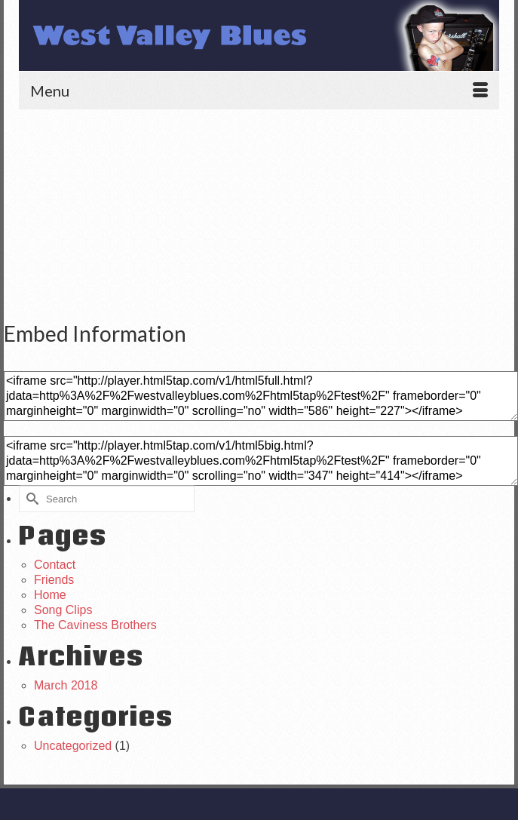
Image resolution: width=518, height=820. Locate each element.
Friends (54, 579)
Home (50, 594)
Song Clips (63, 609)
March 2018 (66, 685)
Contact (54, 564)
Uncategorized (73, 745)
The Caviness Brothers (95, 625)
